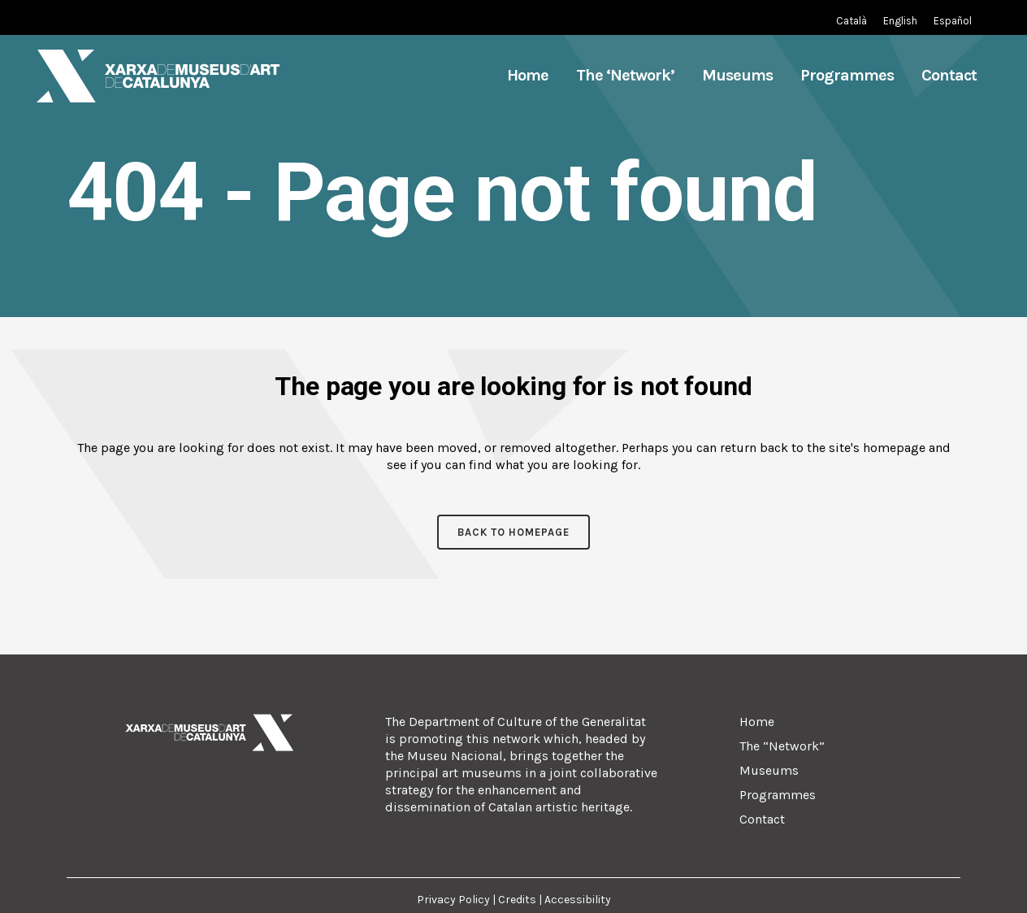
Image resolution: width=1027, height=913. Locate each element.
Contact (762, 819)
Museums (769, 770)
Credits (517, 899)
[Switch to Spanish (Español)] (952, 21)
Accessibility (577, 899)
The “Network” (782, 746)
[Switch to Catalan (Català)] (851, 21)
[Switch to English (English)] (900, 21)
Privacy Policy (454, 899)
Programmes (777, 794)
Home (756, 721)
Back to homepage (513, 532)
